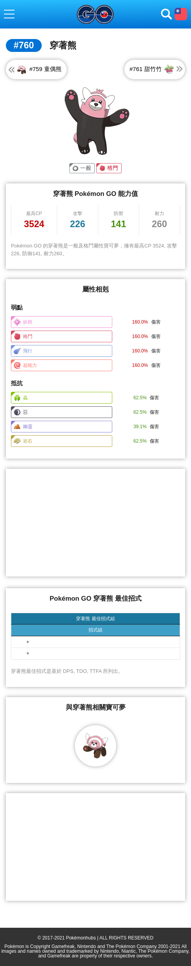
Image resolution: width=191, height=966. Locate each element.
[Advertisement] (95, 522)
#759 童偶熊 (39, 69)
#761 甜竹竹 (152, 69)
